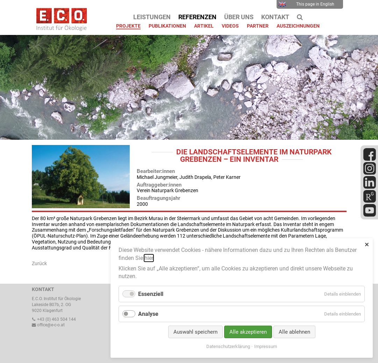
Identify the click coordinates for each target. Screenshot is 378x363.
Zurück (39, 263)
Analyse (148, 314)
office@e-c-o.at (48, 324)
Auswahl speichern (195, 332)
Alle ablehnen (294, 332)
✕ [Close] (366, 244)
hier (148, 258)
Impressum (265, 346)
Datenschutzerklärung (228, 346)
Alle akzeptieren (248, 332)
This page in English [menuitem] (306, 4)
